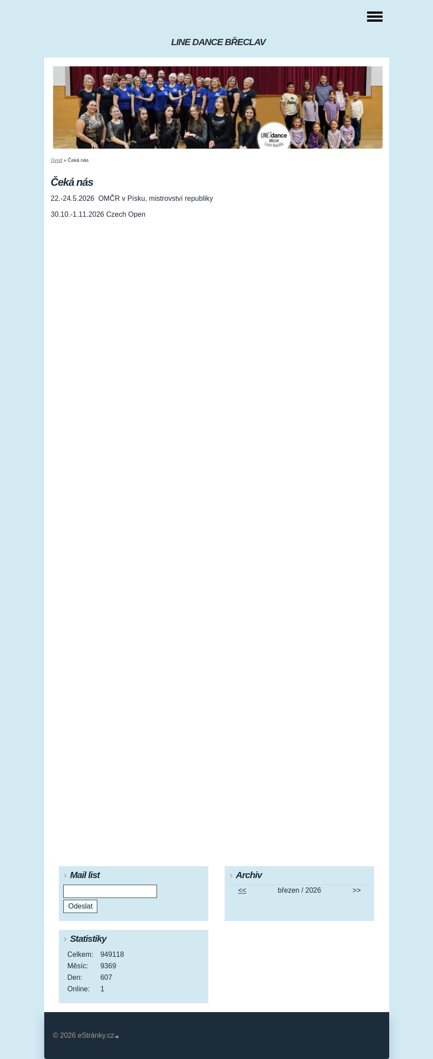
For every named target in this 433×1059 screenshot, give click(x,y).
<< (242, 890)
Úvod (56, 160)
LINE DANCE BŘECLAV (218, 42)
